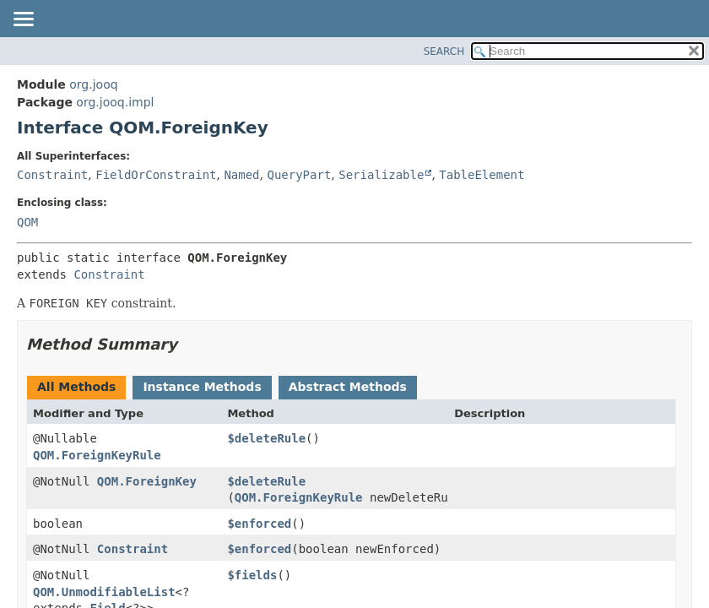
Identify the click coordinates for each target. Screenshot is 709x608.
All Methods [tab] (76, 387)
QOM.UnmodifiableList (104, 592)
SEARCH (444, 51)
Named (241, 175)
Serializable (381, 175)
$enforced (259, 523)
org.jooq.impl (115, 102)
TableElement (481, 175)
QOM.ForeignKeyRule (97, 455)
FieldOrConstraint (155, 175)
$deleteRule (266, 438)
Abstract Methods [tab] (348, 387)
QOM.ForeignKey (147, 481)
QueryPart (299, 175)
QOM (27, 222)
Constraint (52, 175)
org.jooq (93, 84)
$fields (252, 575)
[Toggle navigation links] (22, 20)
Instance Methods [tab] (202, 387)
